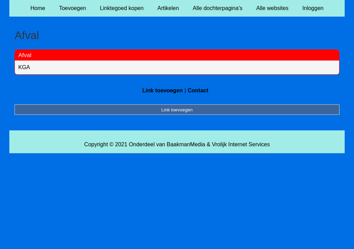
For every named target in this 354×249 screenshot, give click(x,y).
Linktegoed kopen (121, 8)
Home (37, 8)
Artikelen (168, 8)
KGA (24, 67)
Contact (198, 90)
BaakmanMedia (186, 144)
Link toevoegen (162, 90)
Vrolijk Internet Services (241, 144)
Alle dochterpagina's (218, 8)
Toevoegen (72, 8)
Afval (24, 55)
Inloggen (313, 8)
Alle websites (272, 8)
